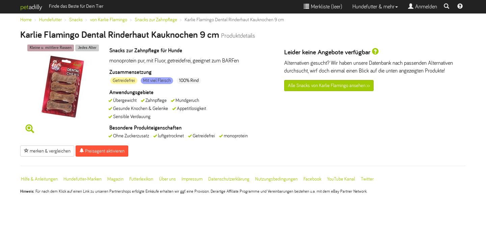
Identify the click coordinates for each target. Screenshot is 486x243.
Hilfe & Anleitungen (39, 179)
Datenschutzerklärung (228, 179)
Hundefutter (50, 19)
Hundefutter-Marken (82, 179)
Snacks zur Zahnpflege (156, 19)
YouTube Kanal (341, 179)
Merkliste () (323, 6)
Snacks (76, 19)
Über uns (167, 179)
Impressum (192, 179)
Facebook (312, 179)
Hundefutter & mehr (375, 6)
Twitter (367, 179)
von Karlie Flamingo (108, 19)
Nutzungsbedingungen (276, 179)
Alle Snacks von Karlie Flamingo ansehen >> (329, 85)
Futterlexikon (141, 179)
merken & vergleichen (47, 151)
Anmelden (422, 6)
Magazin (115, 179)
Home (26, 19)
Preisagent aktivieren (102, 151)
